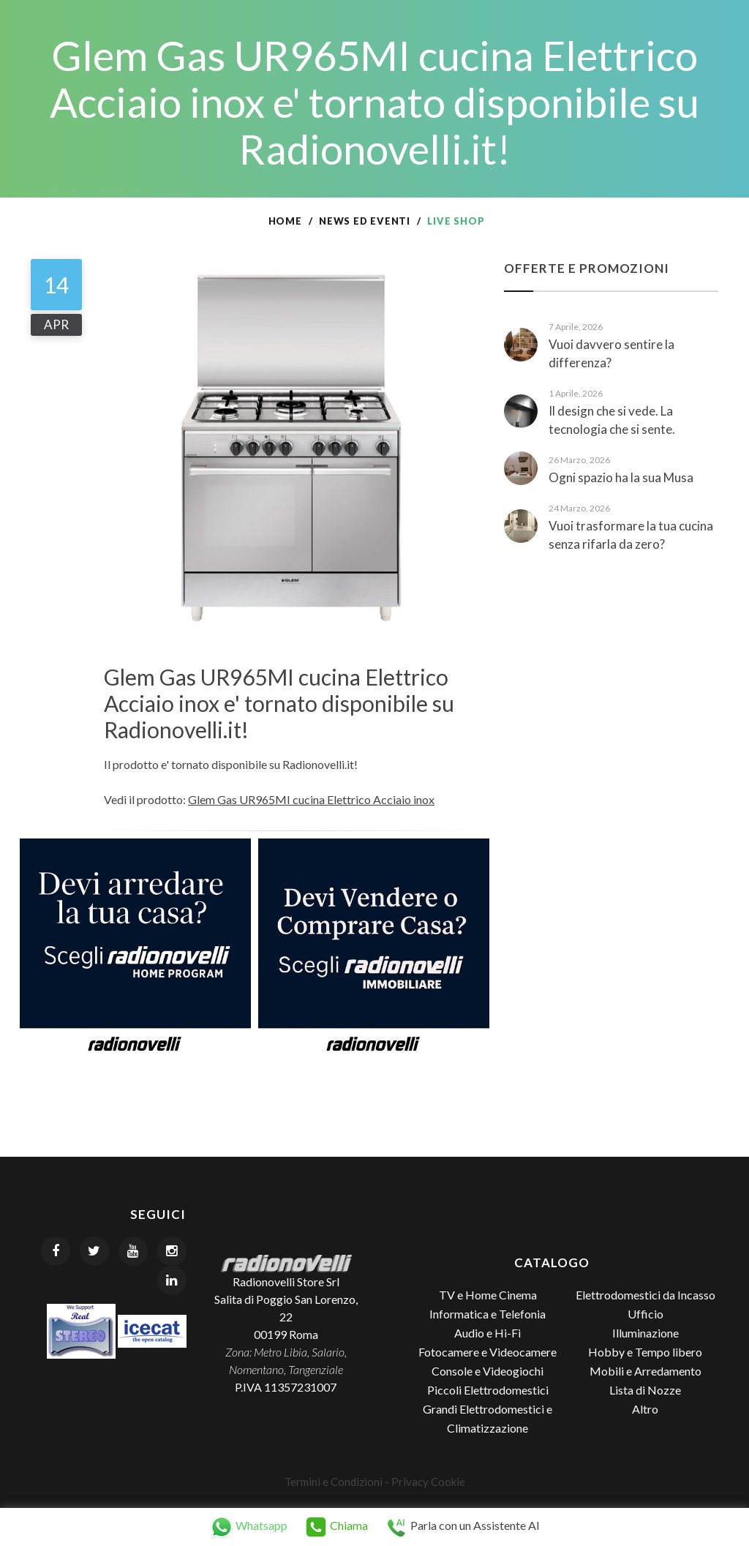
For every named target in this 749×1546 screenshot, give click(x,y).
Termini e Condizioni (334, 1481)
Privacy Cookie (428, 1481)
